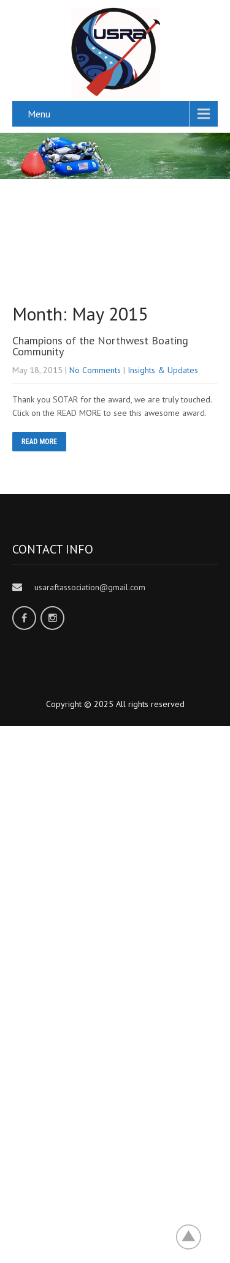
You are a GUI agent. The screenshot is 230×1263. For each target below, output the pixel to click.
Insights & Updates (163, 370)
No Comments (95, 370)
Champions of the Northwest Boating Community (100, 345)
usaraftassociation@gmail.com (89, 587)
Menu (39, 114)
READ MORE (39, 441)
